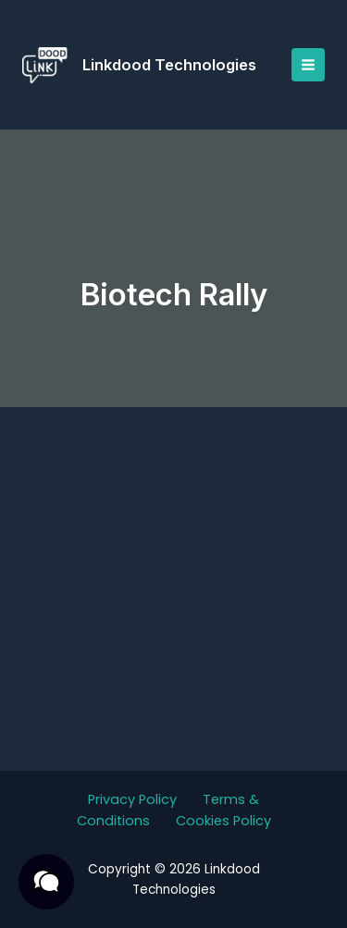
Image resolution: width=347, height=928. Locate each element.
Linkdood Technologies (169, 65)
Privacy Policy (132, 799)
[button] (46, 881)
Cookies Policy (223, 820)
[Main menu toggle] (308, 64)
